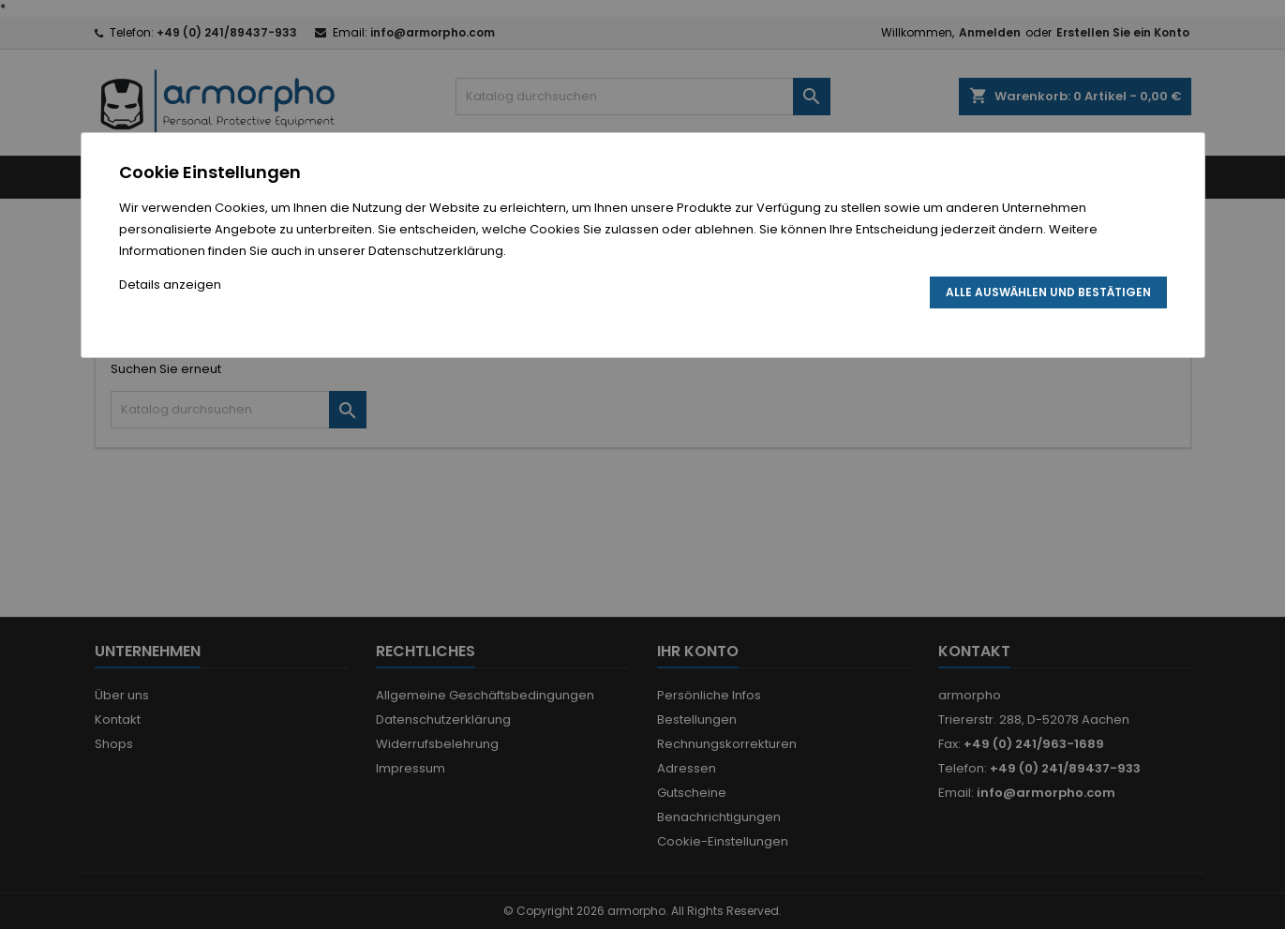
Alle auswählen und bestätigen (1048, 292)
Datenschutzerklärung (435, 251)
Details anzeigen (170, 284)
